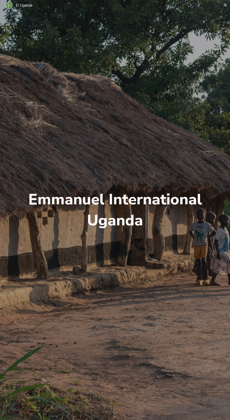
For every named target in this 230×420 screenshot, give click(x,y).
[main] (115, 210)
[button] (225, 5)
